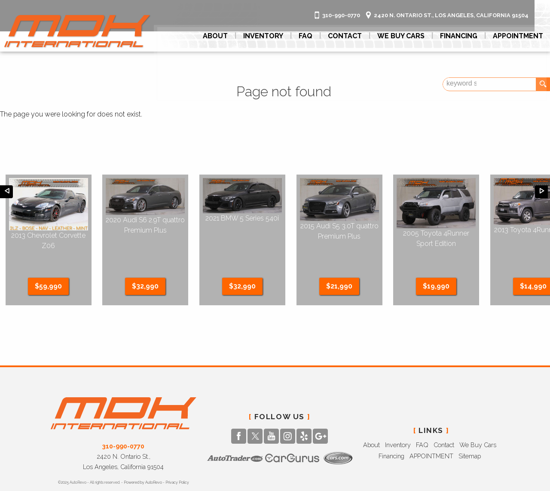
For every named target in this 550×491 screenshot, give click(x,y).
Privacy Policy (177, 456)
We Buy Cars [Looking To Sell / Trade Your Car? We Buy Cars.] (404, 35)
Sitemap (469, 429)
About (371, 418)
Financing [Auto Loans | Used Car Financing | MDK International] (462, 35)
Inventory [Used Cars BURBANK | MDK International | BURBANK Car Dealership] (267, 35)
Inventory (398, 418)
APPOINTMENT (431, 429)
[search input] (518, 84)
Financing (391, 429)
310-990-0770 (123, 419)
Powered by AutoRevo (143, 456)
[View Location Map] (459, 7)
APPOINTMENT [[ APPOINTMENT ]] (521, 35)
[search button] (543, 84)
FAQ (309, 35)
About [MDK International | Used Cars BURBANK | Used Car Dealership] (218, 35)
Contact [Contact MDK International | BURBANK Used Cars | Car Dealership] (348, 35)
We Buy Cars (477, 418)
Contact (444, 418)
